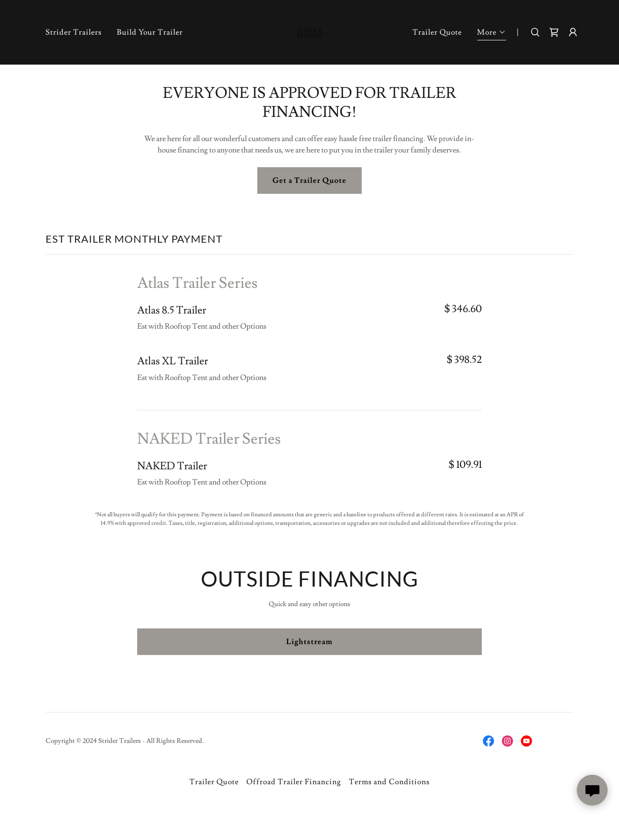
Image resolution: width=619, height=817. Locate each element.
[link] (309, 30)
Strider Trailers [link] (74, 32)
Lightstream (309, 641)
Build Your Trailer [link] (150, 32)
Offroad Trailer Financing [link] (293, 782)
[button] (491, 33)
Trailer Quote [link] (437, 32)
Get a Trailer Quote (309, 180)
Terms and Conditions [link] (389, 782)
